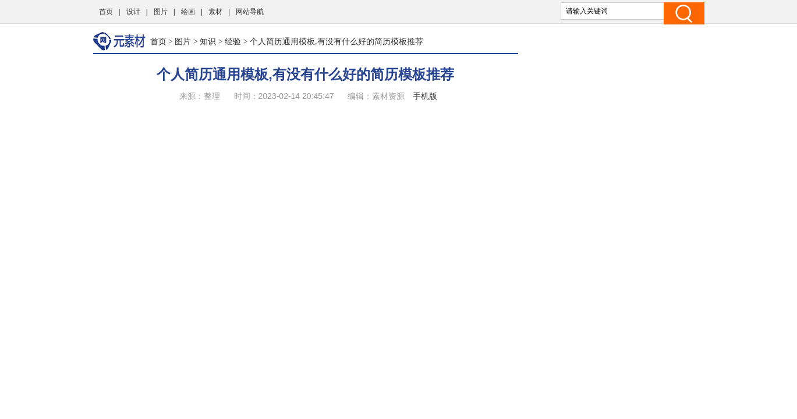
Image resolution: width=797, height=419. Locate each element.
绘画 (188, 12)
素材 (215, 12)
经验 (233, 41)
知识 (208, 41)
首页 (106, 12)
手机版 (425, 96)
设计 (133, 12)
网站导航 (250, 12)
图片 (161, 12)
